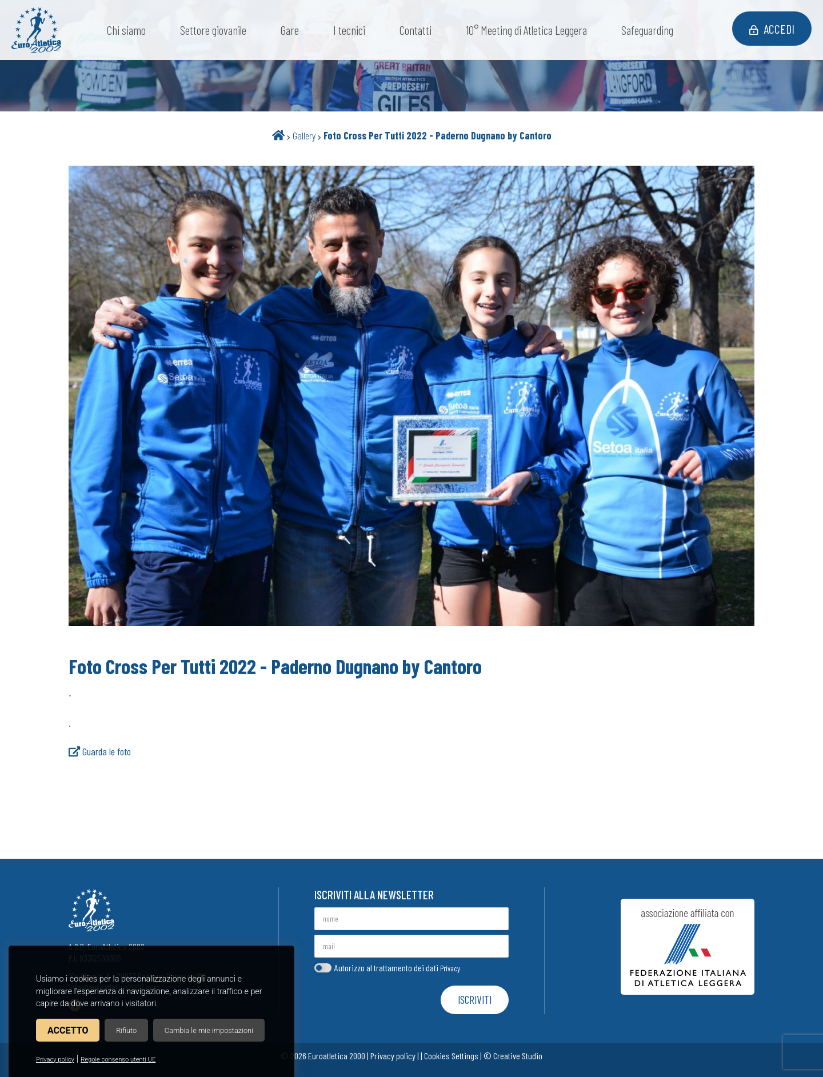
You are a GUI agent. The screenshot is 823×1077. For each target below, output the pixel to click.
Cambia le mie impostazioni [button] (209, 1030)
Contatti (415, 30)
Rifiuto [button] (126, 1030)
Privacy (450, 968)
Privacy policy (55, 1059)
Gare (290, 30)
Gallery (304, 135)
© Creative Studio (513, 1055)
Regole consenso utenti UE (118, 1059)
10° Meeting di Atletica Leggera (526, 30)
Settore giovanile (213, 30)
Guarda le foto (100, 751)
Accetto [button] (67, 1030)
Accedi (771, 28)
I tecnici (349, 30)
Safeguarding (647, 30)
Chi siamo (126, 30)
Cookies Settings (451, 1055)
